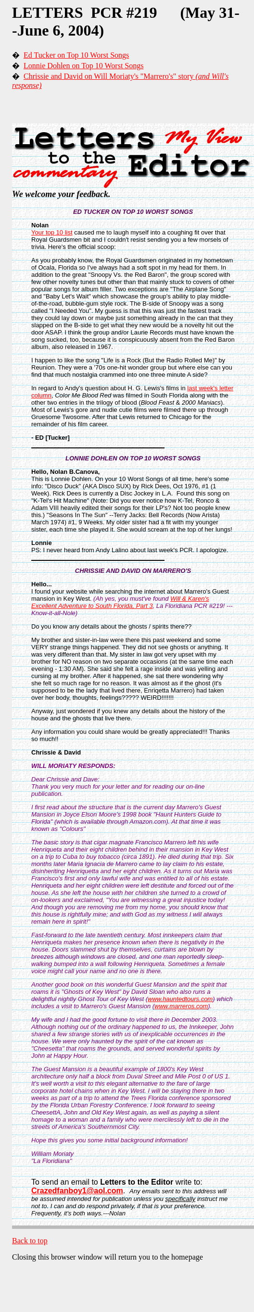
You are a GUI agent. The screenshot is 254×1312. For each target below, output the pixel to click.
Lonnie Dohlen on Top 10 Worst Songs (83, 66)
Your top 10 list (52, 232)
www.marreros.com (181, 1006)
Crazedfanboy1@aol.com (77, 1191)
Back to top (30, 1241)
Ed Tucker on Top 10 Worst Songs (76, 55)
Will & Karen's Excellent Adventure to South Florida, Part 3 (120, 602)
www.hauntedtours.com (180, 999)
